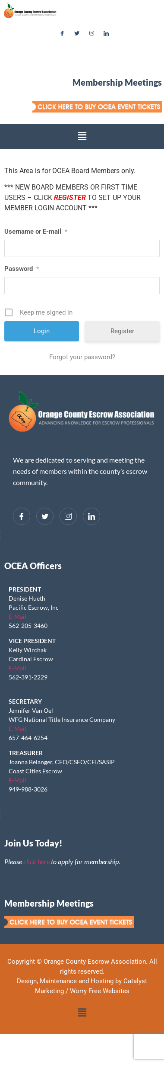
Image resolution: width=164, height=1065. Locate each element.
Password (21, 268)
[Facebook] (62, 33)
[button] (82, 136)
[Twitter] (76, 33)
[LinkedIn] (106, 33)
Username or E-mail (35, 231)
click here (36, 861)
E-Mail (17, 616)
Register (122, 331)
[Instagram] (91, 33)
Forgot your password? (82, 357)
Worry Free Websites (99, 991)
